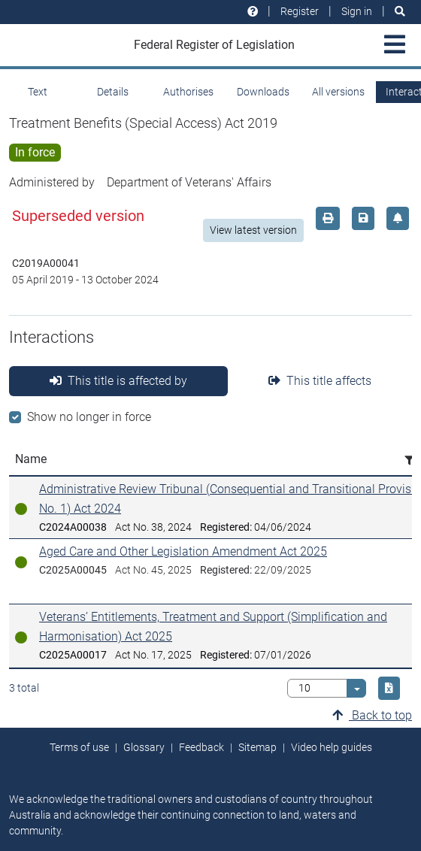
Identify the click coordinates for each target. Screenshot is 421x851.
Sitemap (257, 747)
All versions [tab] (338, 92)
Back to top (372, 715)
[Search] (400, 11)
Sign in (356, 11)
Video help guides (331, 747)
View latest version (253, 230)
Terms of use (79, 747)
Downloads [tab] (263, 92)
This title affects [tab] (319, 381)
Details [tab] (113, 92)
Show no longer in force (89, 417)
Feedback (201, 747)
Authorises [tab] (188, 92)
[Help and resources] (253, 11)
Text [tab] (37, 92)
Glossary (144, 747)
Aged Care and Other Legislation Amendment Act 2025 (183, 551)
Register (299, 11)
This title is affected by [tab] (118, 381)
